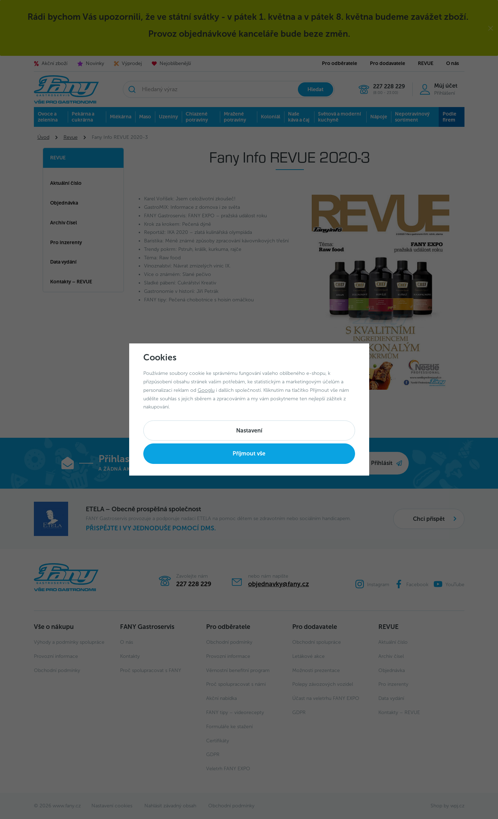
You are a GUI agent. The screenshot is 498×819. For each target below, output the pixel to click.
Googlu (206, 390)
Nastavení (249, 431)
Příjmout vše (249, 453)
